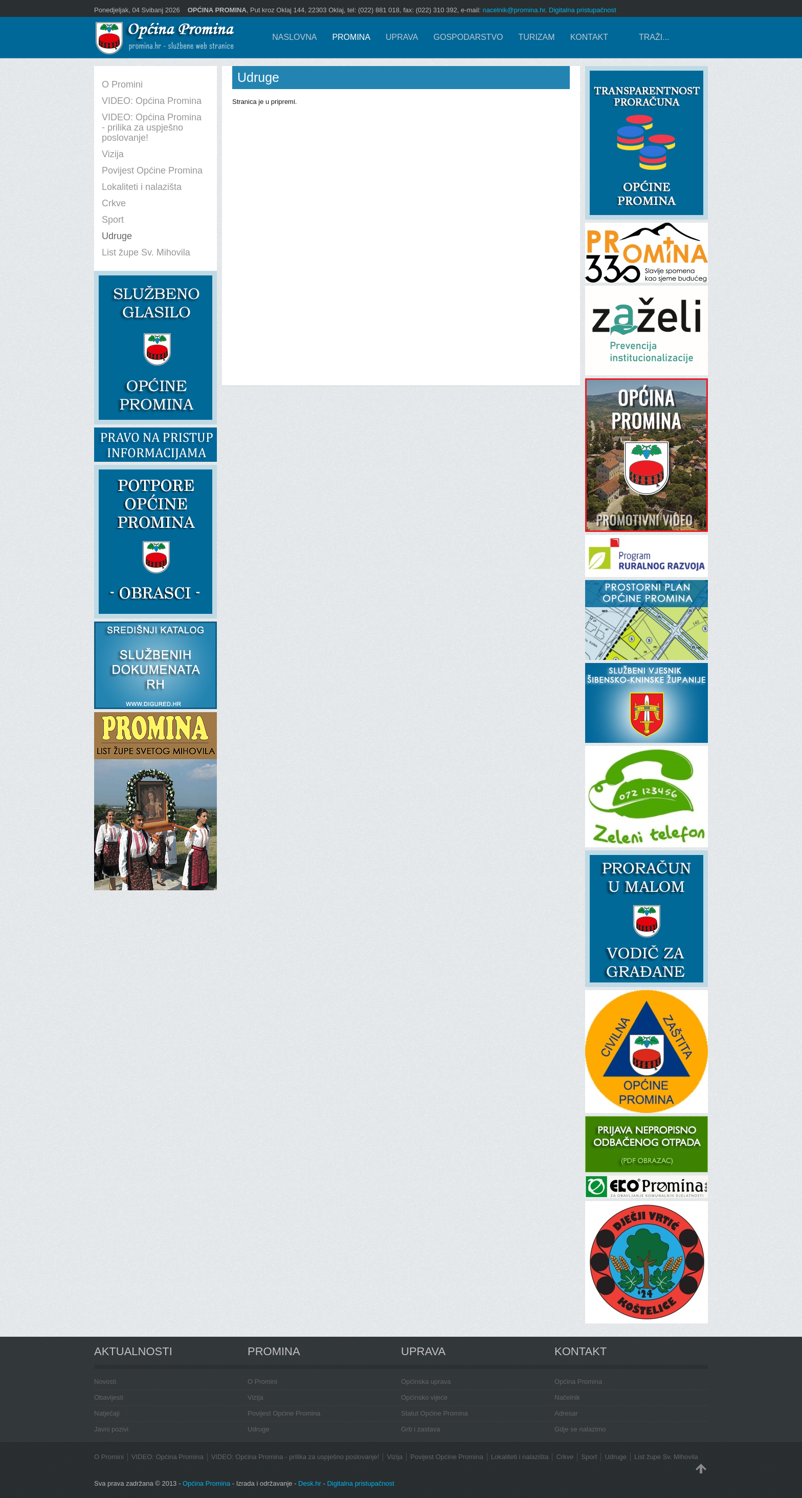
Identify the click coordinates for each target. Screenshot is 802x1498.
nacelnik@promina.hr (514, 10)
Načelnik (567, 1397)
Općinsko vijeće (424, 1397)
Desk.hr (309, 1483)
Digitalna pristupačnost (582, 10)
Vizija (255, 1397)
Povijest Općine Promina (284, 1413)
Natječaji (107, 1413)
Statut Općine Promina (434, 1413)
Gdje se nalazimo (580, 1429)
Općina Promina (578, 1381)
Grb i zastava (420, 1429)
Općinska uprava (426, 1381)
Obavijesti (108, 1397)
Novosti (105, 1381)
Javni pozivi (111, 1429)
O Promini (262, 1381)
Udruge (259, 1429)
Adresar (566, 1413)
